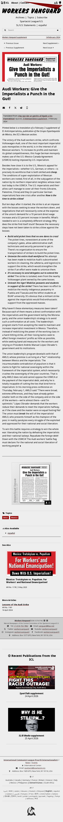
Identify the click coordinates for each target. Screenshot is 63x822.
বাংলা (10, 791)
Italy (55, 780)
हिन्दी (36, 794)
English (49, 791)
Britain (41, 780)
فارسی (16, 794)
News (27, 762)
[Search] (58, 30)
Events (35, 762)
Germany (26, 780)
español (43, 25)
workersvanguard (21, 629)
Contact (24, 2)
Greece (49, 780)
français (24, 794)
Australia (9, 780)
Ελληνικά (40, 791)
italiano (55, 794)
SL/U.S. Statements (26, 25)
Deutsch (32, 791)
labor (5, 517)
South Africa (49, 782)
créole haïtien (45, 794)
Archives (20, 17)
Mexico (14, 517)
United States (35, 782)
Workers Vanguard (22, 620)
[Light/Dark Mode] (60, 3)
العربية (5, 791)
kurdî (19, 796)
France (34, 780)
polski (25, 796)
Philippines (22, 782)
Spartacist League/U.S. (31, 21)
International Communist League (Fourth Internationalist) (31, 760)
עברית (31, 794)
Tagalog (50, 796)
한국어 (13, 796)
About (14, 2)
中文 (36, 798)
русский (42, 796)
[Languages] (55, 3)
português (33, 796)
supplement (14, 37)
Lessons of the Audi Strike (15, 604)
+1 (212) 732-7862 (21, 626)
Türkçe (57, 796)
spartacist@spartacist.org (34, 768)
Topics (30, 17)
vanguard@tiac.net (46, 626)
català (16, 791)
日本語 (7, 796)
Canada (17, 780)
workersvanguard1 (51, 632)
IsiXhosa (30, 798)
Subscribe (42, 17)
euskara (9, 794)
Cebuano (24, 791)
